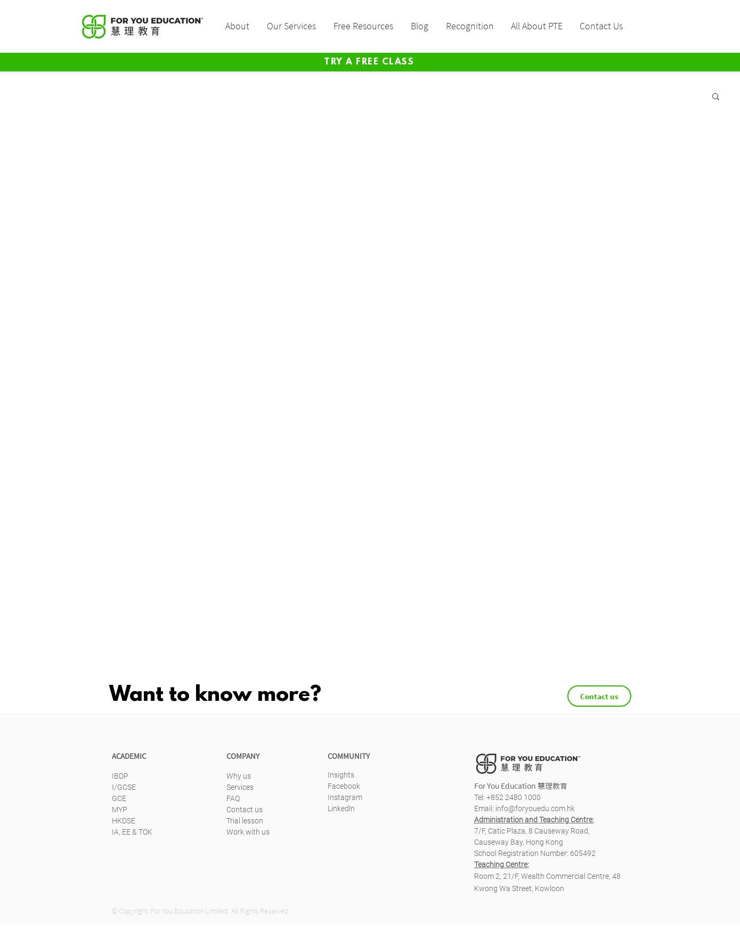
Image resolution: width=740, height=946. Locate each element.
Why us (238, 776)
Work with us (248, 832)
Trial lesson (244, 820)
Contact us (244, 809)
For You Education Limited (189, 911)
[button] (236, 26)
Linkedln (341, 808)
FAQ (233, 798)
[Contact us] (599, 696)
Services (240, 787)
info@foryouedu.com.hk (535, 808)
